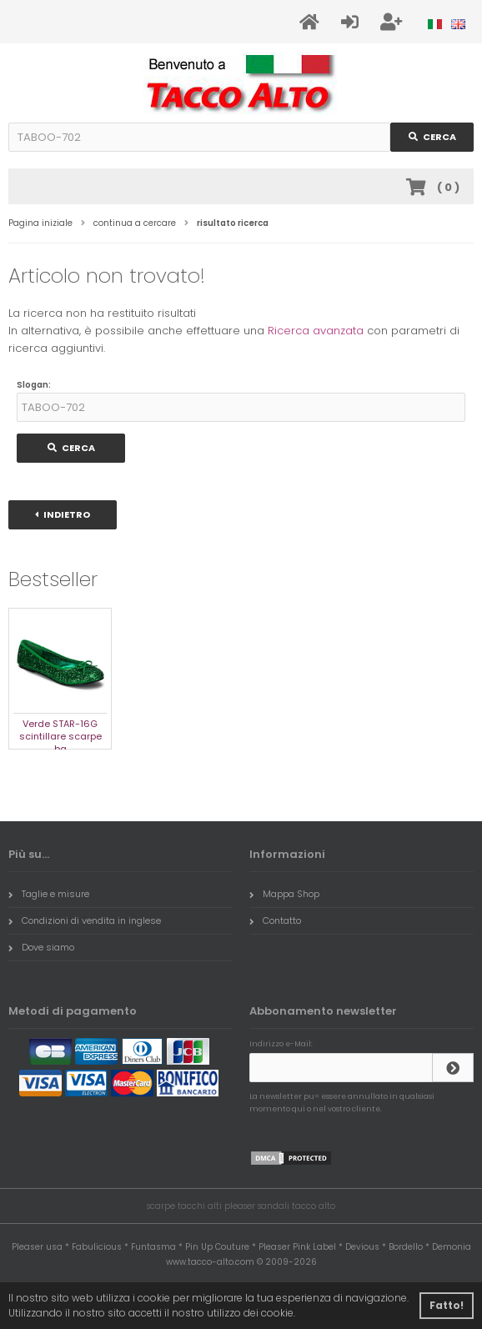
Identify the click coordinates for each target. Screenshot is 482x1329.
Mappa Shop (284, 893)
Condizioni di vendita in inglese (84, 920)
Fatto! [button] (446, 1305)
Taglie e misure (48, 893)
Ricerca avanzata (316, 331)
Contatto (275, 920)
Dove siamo (41, 947)
